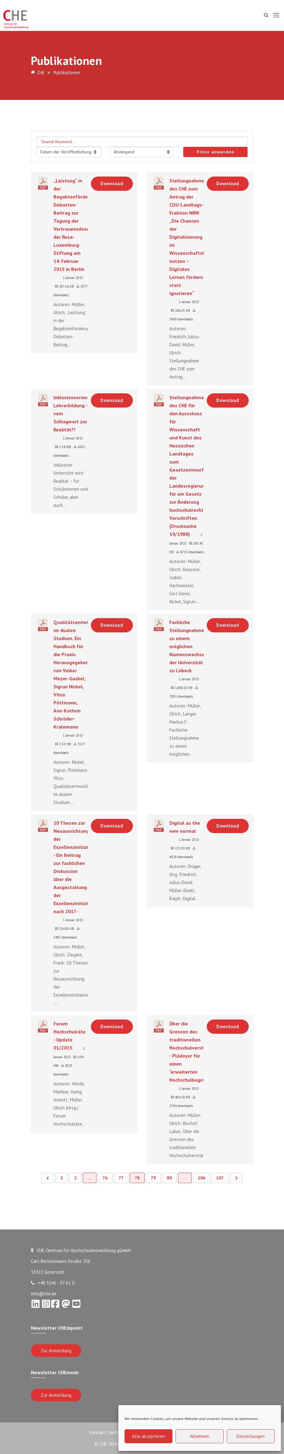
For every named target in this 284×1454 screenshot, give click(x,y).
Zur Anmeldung (56, 1351)
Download (111, 183)
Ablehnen (199, 1436)
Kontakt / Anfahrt (106, 1432)
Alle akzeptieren (148, 1436)
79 (153, 1178)
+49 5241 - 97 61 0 (52, 1283)
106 (201, 1178)
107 (220, 1178)
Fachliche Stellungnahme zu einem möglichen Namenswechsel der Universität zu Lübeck (187, 646)
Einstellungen (251, 1436)
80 (169, 1178)
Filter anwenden (215, 152)
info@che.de (44, 1294)
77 (121, 1178)
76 (105, 1178)
